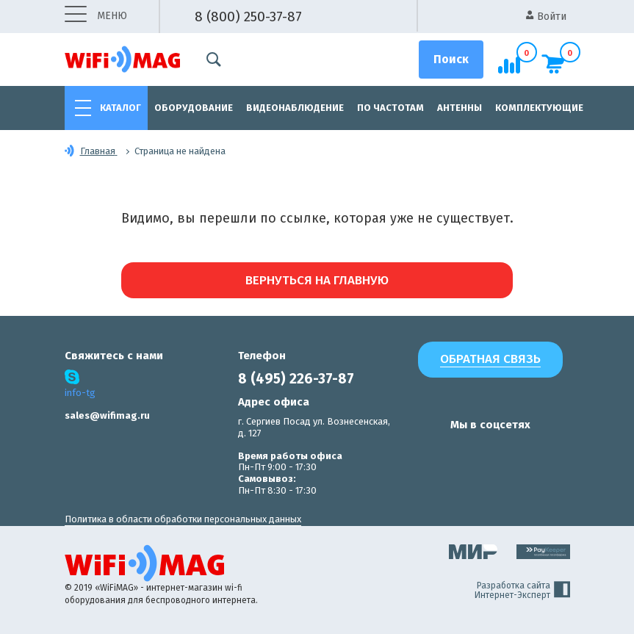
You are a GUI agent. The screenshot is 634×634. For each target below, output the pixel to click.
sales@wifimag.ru (107, 415)
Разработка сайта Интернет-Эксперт (522, 590)
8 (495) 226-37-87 (296, 378)
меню (96, 16)
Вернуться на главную (317, 280)
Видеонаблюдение (295, 107)
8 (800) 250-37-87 (248, 16)
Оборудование (193, 107)
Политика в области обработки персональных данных (183, 519)
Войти (546, 16)
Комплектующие (539, 107)
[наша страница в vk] (426, 453)
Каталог (120, 107)
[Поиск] (451, 59)
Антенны (459, 107)
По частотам (390, 107)
